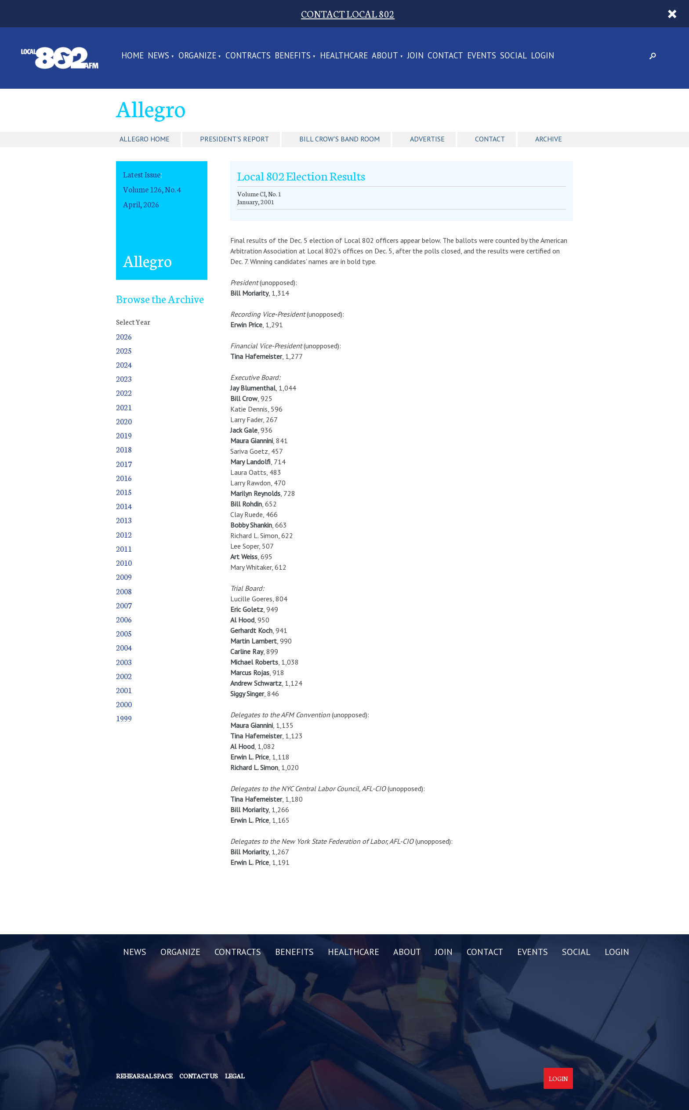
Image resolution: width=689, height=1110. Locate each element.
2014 (124, 505)
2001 (124, 689)
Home (132, 56)
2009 (124, 576)
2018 (124, 449)
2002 (124, 675)
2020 (124, 421)
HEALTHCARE (344, 56)
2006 (124, 619)
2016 (124, 477)
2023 (124, 378)
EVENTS (481, 56)
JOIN (415, 56)
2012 (124, 534)
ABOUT (385, 56)
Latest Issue (141, 174)
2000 (124, 703)
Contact (490, 138)
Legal (234, 1075)
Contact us (198, 1075)
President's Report (234, 138)
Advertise (427, 138)
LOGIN (542, 56)
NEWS (158, 56)
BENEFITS (293, 56)
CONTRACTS (248, 56)
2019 (124, 435)
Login (558, 1078)
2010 (124, 562)
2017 (124, 463)
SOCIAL (513, 56)
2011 (124, 548)
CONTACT (445, 56)
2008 (124, 591)
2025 (124, 350)
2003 (124, 661)
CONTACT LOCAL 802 (348, 13)
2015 (124, 491)
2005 (124, 633)
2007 (124, 605)
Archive (548, 138)
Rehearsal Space (144, 1075)
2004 (124, 647)
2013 (124, 519)
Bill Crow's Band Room (339, 138)
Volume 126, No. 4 (152, 189)
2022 (124, 392)
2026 (124, 336)
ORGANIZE (197, 56)
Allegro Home (145, 138)
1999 (124, 717)
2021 (124, 406)
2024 (124, 364)
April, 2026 (141, 204)
